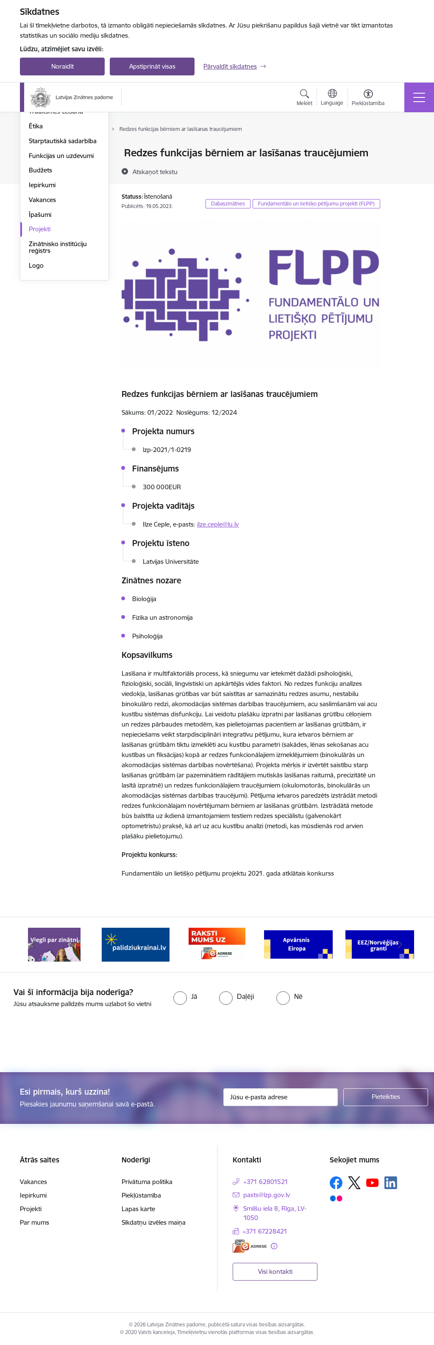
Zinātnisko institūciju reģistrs (58, 348)
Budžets (40, 271)
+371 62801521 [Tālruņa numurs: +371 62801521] (265, 1182)
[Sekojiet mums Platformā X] (354, 1182)
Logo (36, 366)
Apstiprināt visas (152, 66)
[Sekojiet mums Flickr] (336, 1198)
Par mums (34, 1222)
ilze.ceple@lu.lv (218, 524)
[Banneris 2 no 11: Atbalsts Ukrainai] (136, 944)
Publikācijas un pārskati (62, 183)
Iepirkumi (42, 286)
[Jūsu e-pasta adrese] (280, 1097)
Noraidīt (62, 66)
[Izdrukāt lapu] (402, 149)
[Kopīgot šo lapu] (402, 170)
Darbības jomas (51, 168)
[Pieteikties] (385, 1097)
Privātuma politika (147, 1182)
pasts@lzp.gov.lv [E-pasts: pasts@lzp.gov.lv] (266, 1195)
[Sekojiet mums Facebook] (336, 1182)
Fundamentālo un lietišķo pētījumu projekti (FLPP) (316, 203)
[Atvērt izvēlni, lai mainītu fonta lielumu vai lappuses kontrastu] (368, 99)
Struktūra (42, 153)
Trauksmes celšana (56, 212)
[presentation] (70, 1040)
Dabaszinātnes (228, 203)
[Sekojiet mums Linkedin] (390, 1182)
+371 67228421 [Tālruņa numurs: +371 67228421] (264, 1231)
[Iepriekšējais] (34, 945)
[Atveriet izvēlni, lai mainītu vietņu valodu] (332, 98)
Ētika (36, 227)
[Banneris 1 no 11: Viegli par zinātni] (54, 944)
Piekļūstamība (141, 1195)
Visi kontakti (275, 1271)
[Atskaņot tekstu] (155, 171)
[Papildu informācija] (274, 1246)
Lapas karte (138, 1209)
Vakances (42, 301)
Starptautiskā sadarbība (63, 242)
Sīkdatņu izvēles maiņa (154, 1222)
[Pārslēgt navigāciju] (419, 97)
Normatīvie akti (50, 198)
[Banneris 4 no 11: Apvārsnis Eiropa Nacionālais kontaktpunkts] (298, 944)
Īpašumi (40, 315)
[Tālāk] (400, 945)
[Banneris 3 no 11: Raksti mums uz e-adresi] (217, 944)
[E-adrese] (250, 1246)
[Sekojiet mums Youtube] (372, 1182)
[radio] (185, 996)
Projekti (39, 330)
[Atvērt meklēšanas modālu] (304, 99)
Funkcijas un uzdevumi (61, 256)
